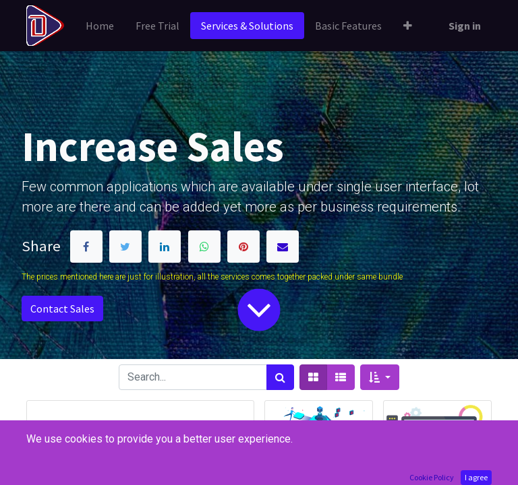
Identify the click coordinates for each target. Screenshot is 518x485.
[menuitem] (100, 25)
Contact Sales (62, 308)
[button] (408, 25)
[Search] (280, 377)
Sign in (465, 25)
